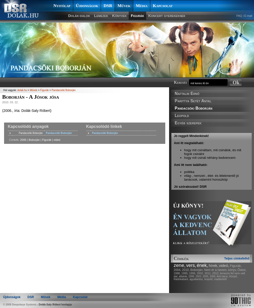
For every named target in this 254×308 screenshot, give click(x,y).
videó (57, 139)
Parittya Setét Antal (193, 101)
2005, (206, 276)
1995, (184, 273)
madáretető (220, 279)
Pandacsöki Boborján (193, 108)
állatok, (183, 276)
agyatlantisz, (196, 279)
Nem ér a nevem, (216, 270)
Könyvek (119, 15)
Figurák (137, 15)
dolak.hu (22, 90)
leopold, (208, 279)
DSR (107, 5)
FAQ (239, 15)
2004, (177, 270)
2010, (186, 270)
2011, (208, 273)
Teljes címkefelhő (236, 258)
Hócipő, (233, 276)
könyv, (232, 270)
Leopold (182, 115)
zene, (179, 265)
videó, (224, 265)
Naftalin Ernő (187, 93)
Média (141, 5)
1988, (177, 273)
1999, (191, 276)
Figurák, (236, 266)
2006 (23, 139)
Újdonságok (87, 5)
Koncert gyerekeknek (166, 15)
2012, (215, 273)
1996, (192, 273)
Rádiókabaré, (181, 279)
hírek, (213, 265)
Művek (123, 5)
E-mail (248, 15)
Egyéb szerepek (188, 123)
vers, (191, 265)
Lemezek (101, 15)
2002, (200, 273)
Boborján (34, 139)
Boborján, (196, 270)
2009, (213, 276)
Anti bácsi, (222, 276)
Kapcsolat (163, 5)
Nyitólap (61, 5)
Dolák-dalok (79, 15)
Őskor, (241, 270)
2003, (199, 276)
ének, (202, 265)
